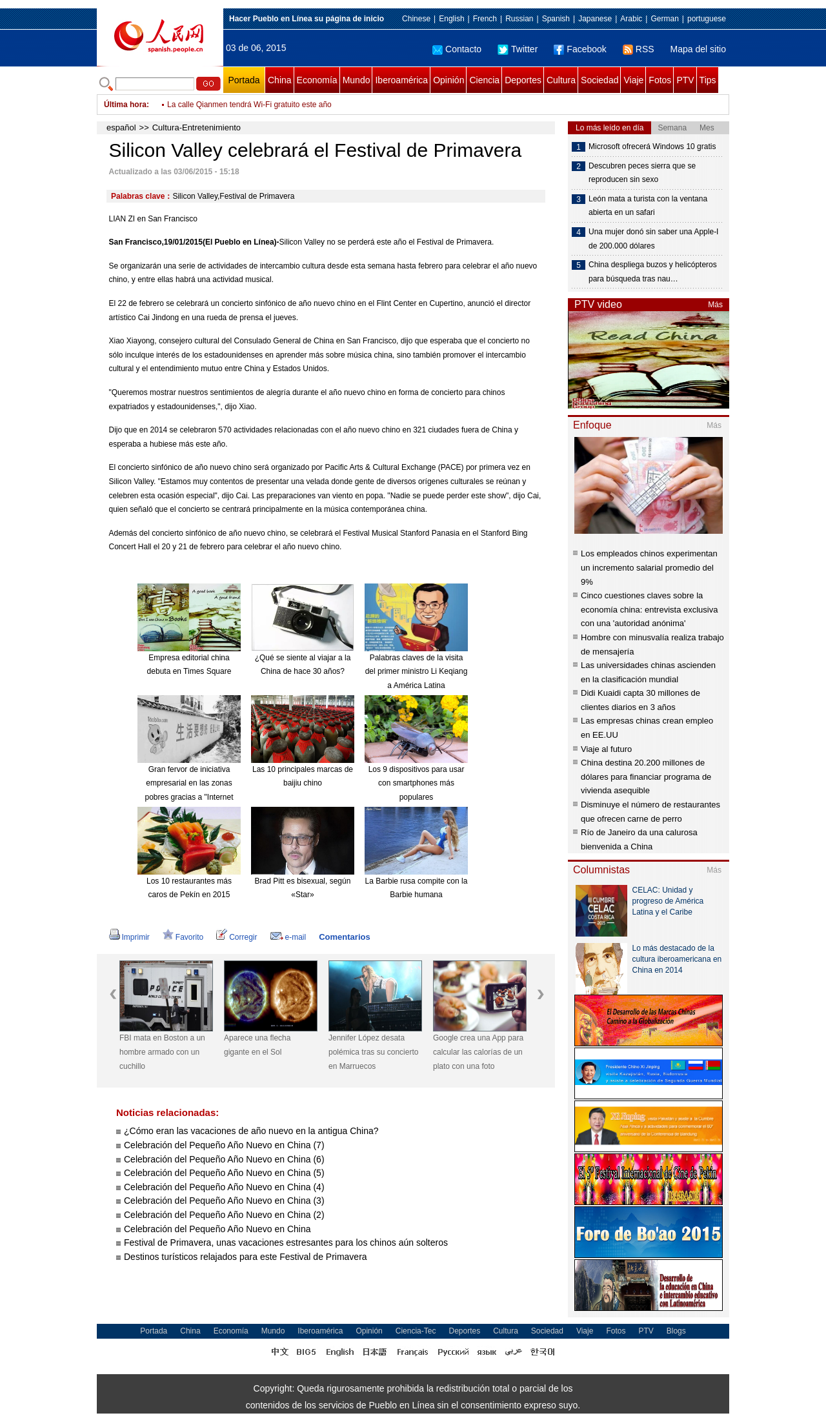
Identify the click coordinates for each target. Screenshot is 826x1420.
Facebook (580, 49)
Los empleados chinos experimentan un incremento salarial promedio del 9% (649, 567)
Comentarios (344, 937)
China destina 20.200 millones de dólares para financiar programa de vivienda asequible (646, 776)
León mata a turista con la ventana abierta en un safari (648, 206)
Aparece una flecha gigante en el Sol (257, 1045)
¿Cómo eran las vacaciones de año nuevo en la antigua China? (251, 1131)
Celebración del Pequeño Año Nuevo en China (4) (224, 1187)
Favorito (183, 937)
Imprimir (129, 937)
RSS (638, 49)
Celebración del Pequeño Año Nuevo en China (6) (224, 1159)
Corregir (236, 937)
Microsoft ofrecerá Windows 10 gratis (652, 146)
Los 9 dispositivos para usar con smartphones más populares (416, 783)
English (451, 18)
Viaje (633, 80)
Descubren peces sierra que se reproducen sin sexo (642, 173)
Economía (317, 80)
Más (715, 304)
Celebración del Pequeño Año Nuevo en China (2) (224, 1215)
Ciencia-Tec (416, 1330)
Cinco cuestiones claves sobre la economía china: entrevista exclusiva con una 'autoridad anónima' (649, 609)
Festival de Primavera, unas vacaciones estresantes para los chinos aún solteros (286, 1242)
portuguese (706, 18)
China (280, 80)
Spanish (556, 18)
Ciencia (484, 80)
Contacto (456, 49)
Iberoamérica (401, 80)
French (485, 18)
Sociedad (599, 80)
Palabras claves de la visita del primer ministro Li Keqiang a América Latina (416, 671)
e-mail (288, 937)
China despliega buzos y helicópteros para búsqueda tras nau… (653, 271)
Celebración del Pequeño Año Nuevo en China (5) (224, 1173)
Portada (243, 80)
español (121, 127)
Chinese (416, 18)
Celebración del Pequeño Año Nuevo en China (217, 1229)
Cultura (561, 80)
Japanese (595, 18)
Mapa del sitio (698, 49)
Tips (708, 80)
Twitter (518, 49)
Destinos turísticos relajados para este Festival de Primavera (245, 1257)
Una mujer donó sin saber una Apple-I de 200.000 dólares (653, 238)
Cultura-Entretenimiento (196, 127)
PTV (685, 80)
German (664, 18)
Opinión (448, 80)
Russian (519, 18)
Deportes (523, 80)
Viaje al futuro (606, 749)
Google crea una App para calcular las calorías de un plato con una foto (478, 1051)
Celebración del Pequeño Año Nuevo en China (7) (224, 1145)
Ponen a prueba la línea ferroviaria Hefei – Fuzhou (254, 104)
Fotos (660, 80)
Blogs (676, 1330)
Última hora (125, 104)
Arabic (631, 18)
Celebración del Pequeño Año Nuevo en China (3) (224, 1200)
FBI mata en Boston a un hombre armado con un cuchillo (162, 1051)
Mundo (356, 80)
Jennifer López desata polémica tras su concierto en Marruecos (373, 1051)
